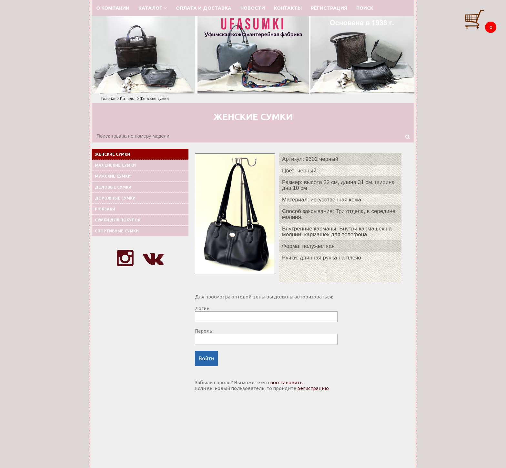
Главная (108, 98)
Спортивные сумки (117, 231)
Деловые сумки (113, 187)
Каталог (152, 8)
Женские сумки (154, 98)
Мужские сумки (113, 176)
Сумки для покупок (117, 220)
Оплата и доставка (203, 8)
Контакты (288, 8)
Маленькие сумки (115, 165)
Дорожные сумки (115, 198)
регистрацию (313, 388)
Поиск (364, 8)
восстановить (286, 382)
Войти (206, 358)
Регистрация (329, 8)
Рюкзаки (105, 209)
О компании (112, 8)
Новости (252, 8)
